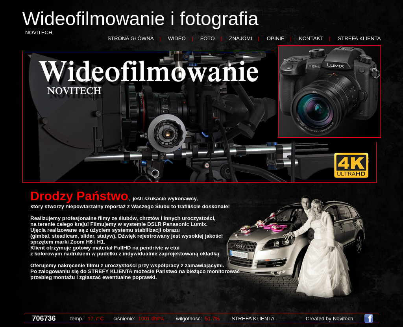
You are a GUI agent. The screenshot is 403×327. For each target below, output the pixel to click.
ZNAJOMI (240, 38)
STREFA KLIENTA (359, 38)
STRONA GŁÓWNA (130, 38)
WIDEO (177, 38)
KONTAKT (311, 38)
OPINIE (276, 38)
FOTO (207, 38)
